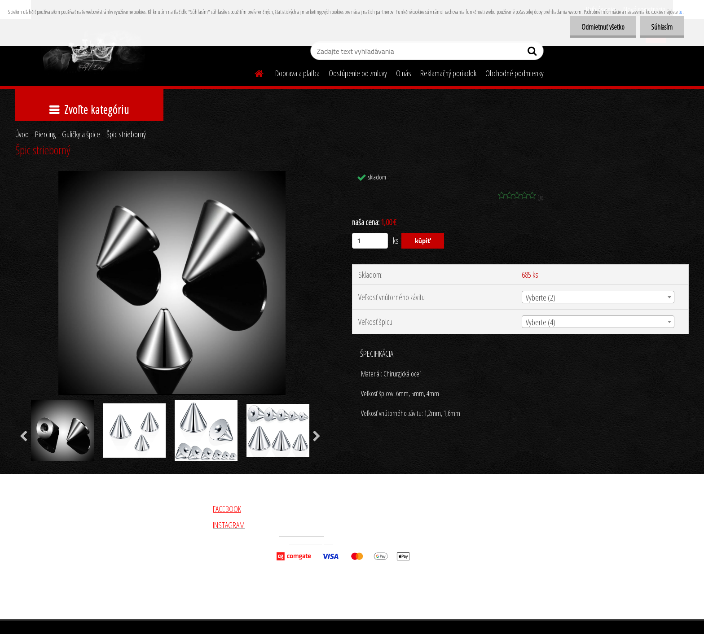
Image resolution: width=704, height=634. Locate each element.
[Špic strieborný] (172, 175)
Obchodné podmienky (514, 73)
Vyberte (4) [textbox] (540, 322)
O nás (403, 73)
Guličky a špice (81, 134)
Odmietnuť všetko (603, 27)
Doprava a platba (297, 73)
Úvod (22, 134)
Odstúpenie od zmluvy (358, 73)
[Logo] (92, 52)
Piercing (45, 134)
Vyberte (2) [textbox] (540, 297)
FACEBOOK (227, 508)
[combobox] (598, 297)
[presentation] (23, 436)
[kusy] (370, 241)
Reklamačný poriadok (448, 73)
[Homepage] (254, 72)
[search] (533, 53)
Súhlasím (662, 27)
